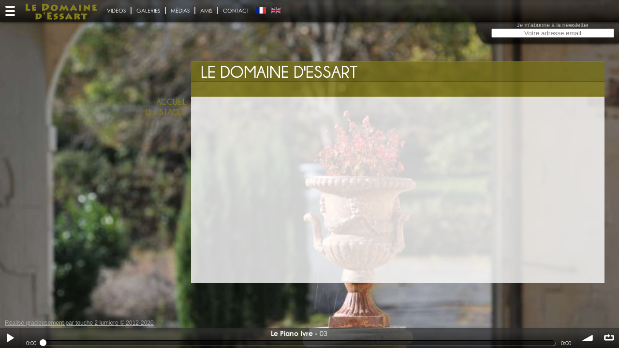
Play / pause (10, 338)
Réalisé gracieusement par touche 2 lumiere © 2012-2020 (79, 322)
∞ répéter (609, 338)
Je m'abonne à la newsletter (552, 25)
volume (588, 338)
